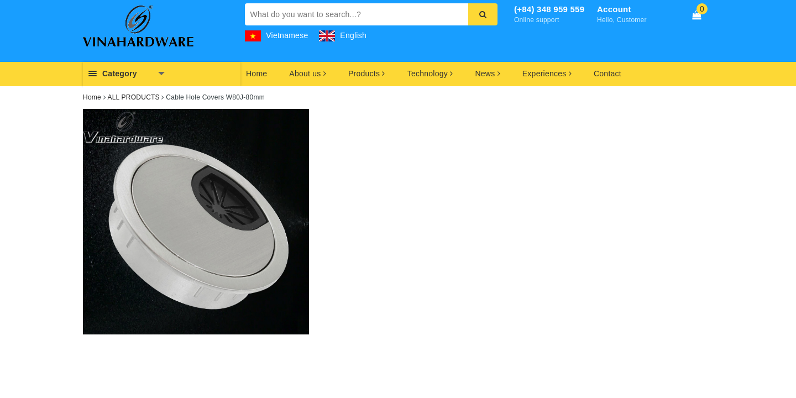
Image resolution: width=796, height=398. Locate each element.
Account (614, 9)
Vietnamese (276, 35)
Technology (430, 73)
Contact (607, 73)
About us (307, 73)
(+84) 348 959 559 (549, 9)
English (342, 35)
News (487, 73)
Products (366, 73)
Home (256, 73)
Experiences (547, 73)
